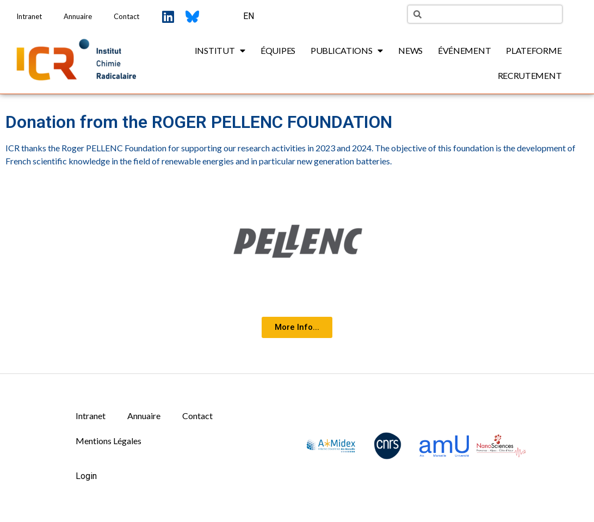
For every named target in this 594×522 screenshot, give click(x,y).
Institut (220, 50)
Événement (464, 50)
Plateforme (533, 50)
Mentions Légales (108, 440)
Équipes (278, 50)
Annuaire (78, 16)
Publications (347, 50)
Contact (126, 16)
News (410, 50)
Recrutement (530, 75)
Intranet (29, 16)
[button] (297, 327)
